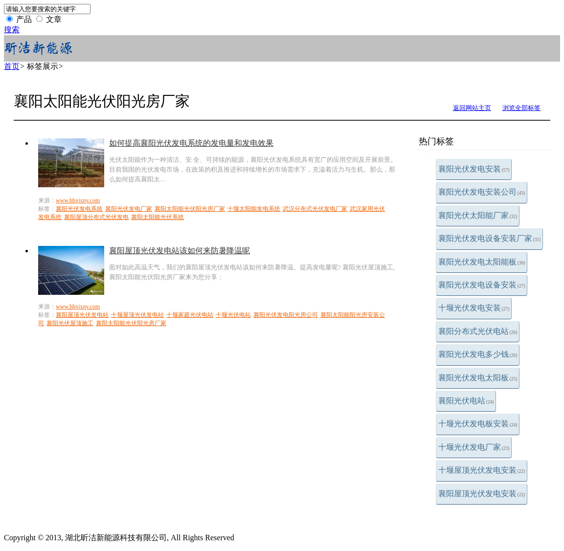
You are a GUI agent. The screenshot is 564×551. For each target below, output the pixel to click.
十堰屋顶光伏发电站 (137, 314)
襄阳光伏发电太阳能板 (481, 262)
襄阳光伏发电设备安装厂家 (489, 238)
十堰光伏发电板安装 (478, 423)
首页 (12, 66)
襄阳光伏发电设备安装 (481, 285)
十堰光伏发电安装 (474, 308)
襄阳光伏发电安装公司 (481, 192)
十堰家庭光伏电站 (189, 314)
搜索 (12, 29)
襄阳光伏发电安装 (474, 169)
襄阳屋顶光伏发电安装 (481, 493)
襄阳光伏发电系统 (79, 208)
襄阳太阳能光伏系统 (157, 217)
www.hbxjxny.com (78, 200)
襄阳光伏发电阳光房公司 (285, 314)
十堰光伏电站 (233, 314)
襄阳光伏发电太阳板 (478, 378)
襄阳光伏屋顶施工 (69, 323)
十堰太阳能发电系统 (253, 208)
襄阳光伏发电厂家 (128, 208)
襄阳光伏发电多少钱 (478, 354)
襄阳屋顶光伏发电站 (82, 314)
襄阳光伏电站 (466, 401)
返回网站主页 (472, 107)
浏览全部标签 (521, 107)
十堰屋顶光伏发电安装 (481, 470)
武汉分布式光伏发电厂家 (315, 208)
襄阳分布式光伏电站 (478, 331)
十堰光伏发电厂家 (474, 447)
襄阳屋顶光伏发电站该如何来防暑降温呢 (179, 250)
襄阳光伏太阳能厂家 (478, 215)
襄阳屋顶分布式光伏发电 (96, 217)
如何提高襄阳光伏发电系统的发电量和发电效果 (191, 143)
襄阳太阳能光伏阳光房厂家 (190, 208)
